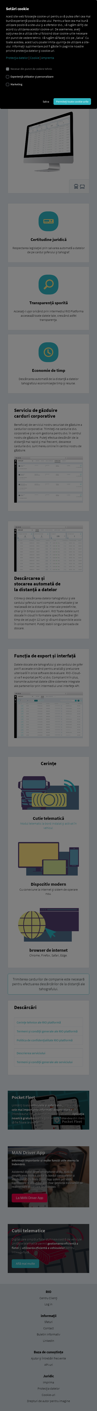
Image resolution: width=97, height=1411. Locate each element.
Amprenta (47, 58)
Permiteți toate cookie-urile (72, 101)
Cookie (34, 58)
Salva (46, 101)
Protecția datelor (17, 58)
